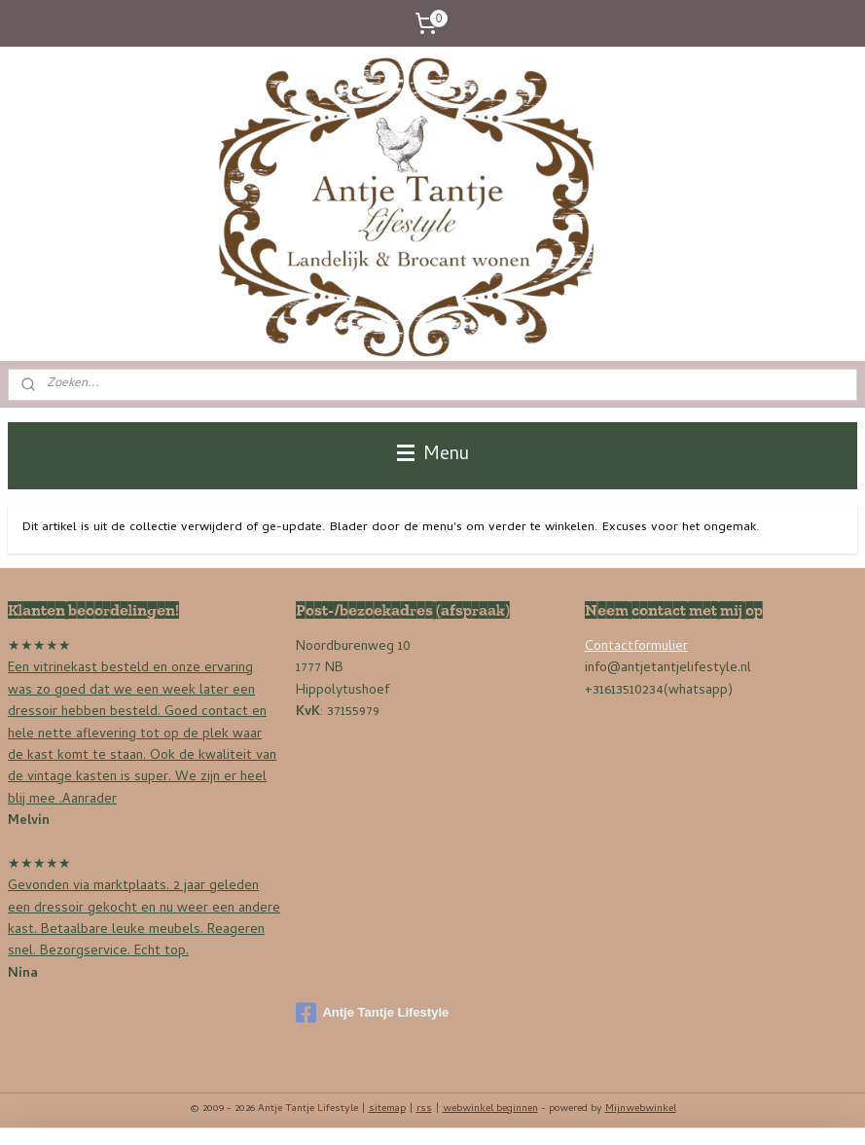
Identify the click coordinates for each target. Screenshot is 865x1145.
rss (424, 1109)
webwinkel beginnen (490, 1109)
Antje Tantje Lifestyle (372, 1012)
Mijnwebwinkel (640, 1109)
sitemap (387, 1109)
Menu (433, 455)
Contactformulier (636, 647)
